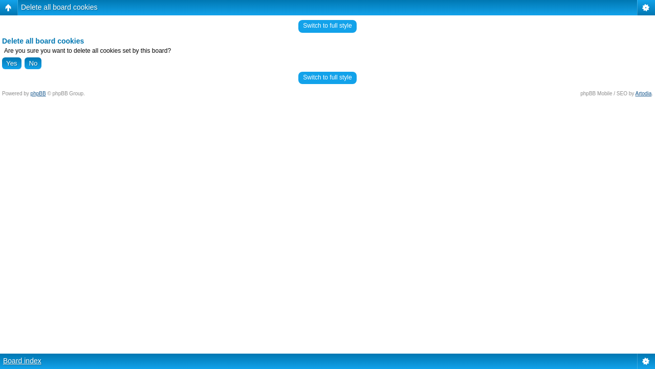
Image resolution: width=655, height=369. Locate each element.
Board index (22, 361)
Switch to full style (327, 25)
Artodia (644, 93)
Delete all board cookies (59, 7)
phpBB (38, 93)
